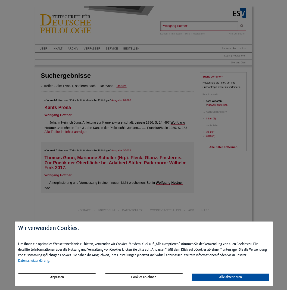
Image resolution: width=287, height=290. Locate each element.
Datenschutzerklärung (33, 261)
